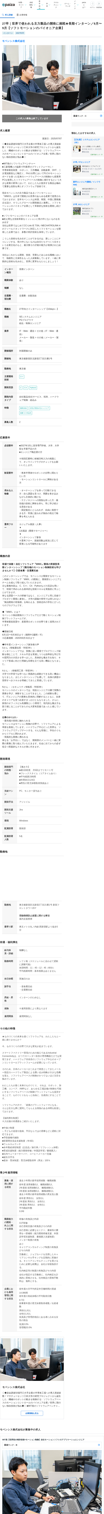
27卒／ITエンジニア (81, 162)
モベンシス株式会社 (13, 41)
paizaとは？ (84, 5)
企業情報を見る (32, 1374)
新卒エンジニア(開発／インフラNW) (86, 183)
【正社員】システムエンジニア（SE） (86, 141)
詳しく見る (94, 1491)
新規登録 (99, 7)
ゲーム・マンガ (67, 5)
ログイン (92, 7)
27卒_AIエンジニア (81, 204)
